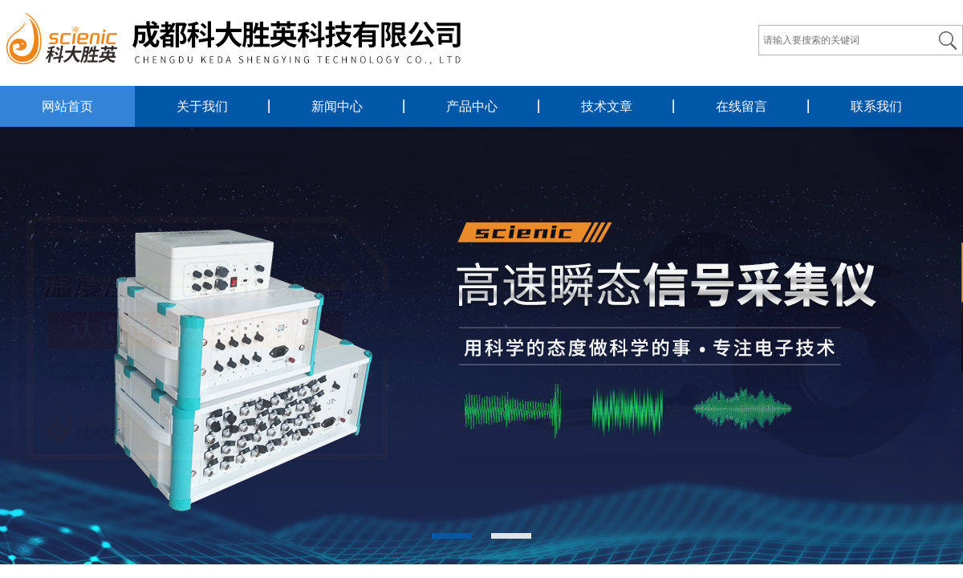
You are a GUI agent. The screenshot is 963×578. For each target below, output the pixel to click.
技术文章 (606, 106)
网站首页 (67, 106)
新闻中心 (337, 106)
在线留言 (741, 106)
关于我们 (202, 106)
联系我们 (876, 106)
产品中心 (472, 106)
